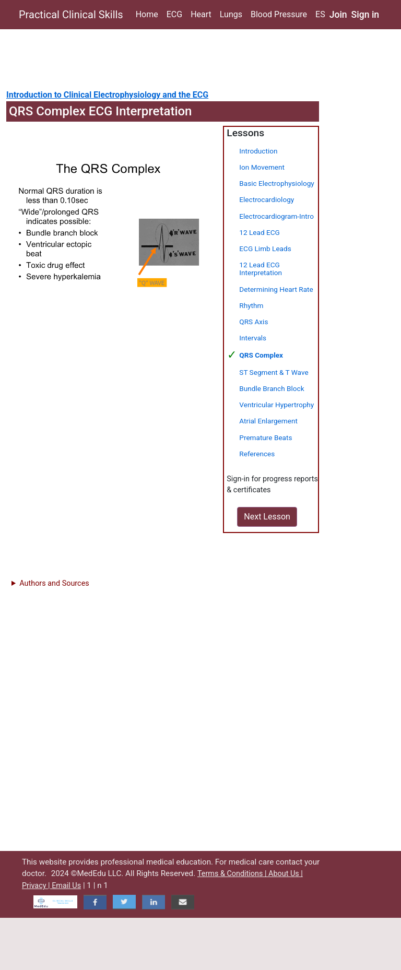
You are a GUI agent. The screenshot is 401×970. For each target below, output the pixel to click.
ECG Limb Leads (265, 248)
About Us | (285, 873)
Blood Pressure (279, 14)
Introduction (258, 151)
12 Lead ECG (259, 232)
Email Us (66, 885)
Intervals (252, 338)
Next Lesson (267, 517)
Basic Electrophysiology (276, 183)
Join (338, 14)
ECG (174, 14)
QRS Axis (253, 321)
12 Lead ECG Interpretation (260, 269)
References (257, 453)
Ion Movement (262, 167)
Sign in (365, 14)
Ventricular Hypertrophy (276, 404)
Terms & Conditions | (232, 873)
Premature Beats (265, 437)
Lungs (231, 14)
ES (320, 14)
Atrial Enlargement (268, 421)
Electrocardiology (266, 199)
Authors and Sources (54, 583)
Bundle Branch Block (271, 388)
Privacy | (37, 885)
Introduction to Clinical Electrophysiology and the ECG (107, 95)
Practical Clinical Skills (71, 14)
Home (147, 14)
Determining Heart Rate (276, 289)
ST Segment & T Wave (273, 372)
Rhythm (251, 305)
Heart (201, 14)
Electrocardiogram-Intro (276, 216)
